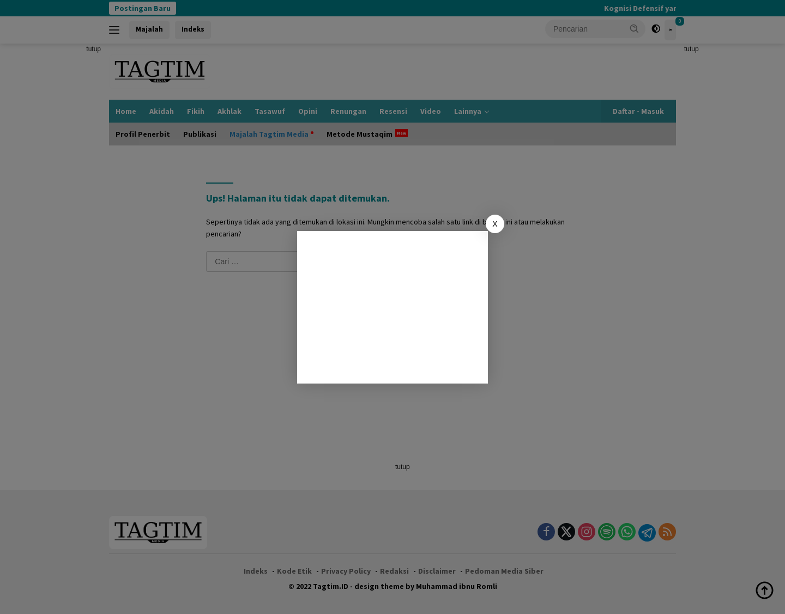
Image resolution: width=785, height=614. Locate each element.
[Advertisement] (392, 307)
